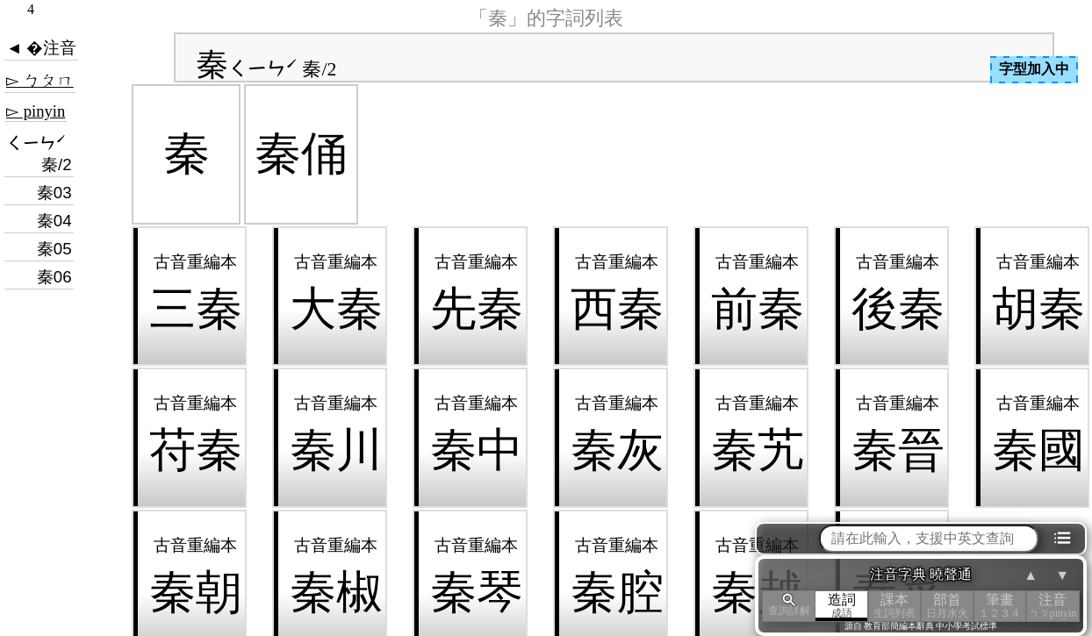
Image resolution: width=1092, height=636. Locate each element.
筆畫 (999, 605)
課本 (894, 605)
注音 (1052, 605)
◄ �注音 (41, 48)
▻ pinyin (35, 111)
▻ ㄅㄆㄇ (40, 80)
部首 (947, 605)
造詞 (841, 605)
